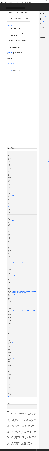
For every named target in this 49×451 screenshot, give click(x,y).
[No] (44, 16)
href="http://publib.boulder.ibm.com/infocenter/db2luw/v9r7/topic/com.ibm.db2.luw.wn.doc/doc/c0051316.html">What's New (25, 310)
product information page (9, 396)
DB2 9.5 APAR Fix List (10, 25)
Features (13, 176)
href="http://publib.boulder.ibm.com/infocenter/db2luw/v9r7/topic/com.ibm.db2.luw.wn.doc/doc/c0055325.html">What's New (25, 291)
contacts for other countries (14, 68)
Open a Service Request (10, 70)
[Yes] (41, 16)
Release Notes (9, 26)
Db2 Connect (9, 406)
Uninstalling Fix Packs (9, 59)
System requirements (9, 52)
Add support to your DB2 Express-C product (9, 207)
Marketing (13, 194)
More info (13, 164)
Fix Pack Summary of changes (10, 24)
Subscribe (41, 37)
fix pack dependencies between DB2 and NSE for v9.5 (9, 382)
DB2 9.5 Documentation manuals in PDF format (13, 62)
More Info (13, 248)
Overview (13, 195)
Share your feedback (48, 161)
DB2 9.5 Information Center (10, 63)
